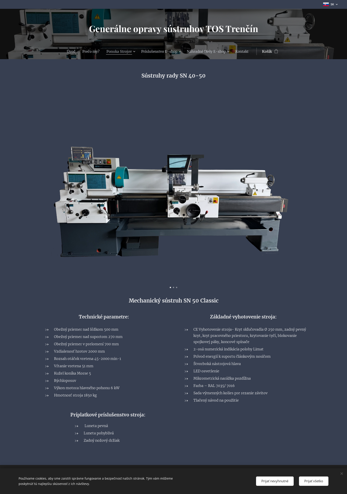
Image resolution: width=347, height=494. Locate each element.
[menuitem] (69, 51)
